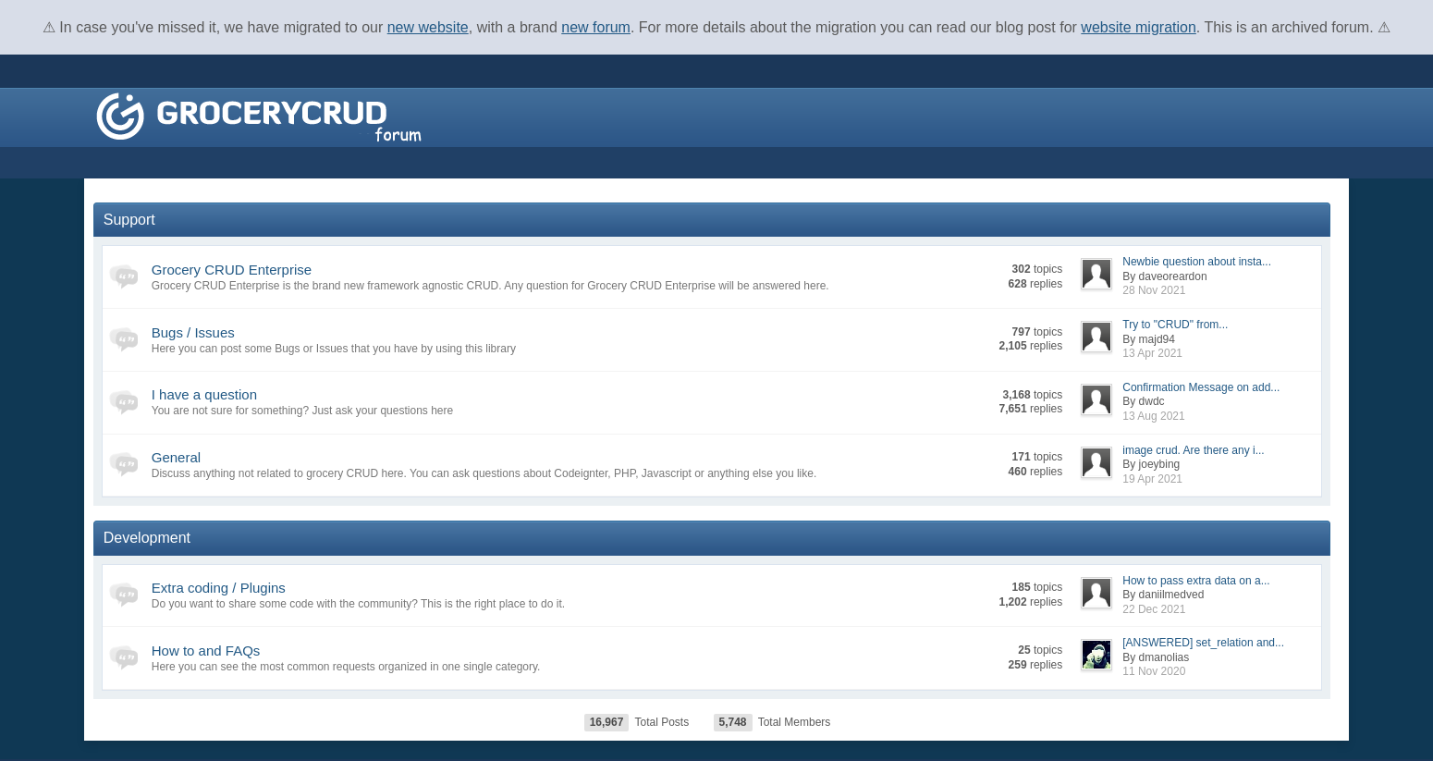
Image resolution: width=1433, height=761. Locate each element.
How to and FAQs (206, 650)
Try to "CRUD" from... (1175, 324)
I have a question (204, 394)
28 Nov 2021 (1153, 290)
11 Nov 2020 (1153, 671)
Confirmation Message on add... (1201, 387)
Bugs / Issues (193, 332)
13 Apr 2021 (1152, 353)
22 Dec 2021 (1153, 609)
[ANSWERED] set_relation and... (1203, 642)
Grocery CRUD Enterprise (232, 269)
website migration (1138, 27)
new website (428, 27)
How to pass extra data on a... (1195, 580)
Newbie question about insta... (1196, 261)
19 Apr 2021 (1152, 479)
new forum (596, 27)
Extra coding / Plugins (219, 587)
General (176, 457)
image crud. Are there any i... (1193, 450)
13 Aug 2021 (1153, 416)
